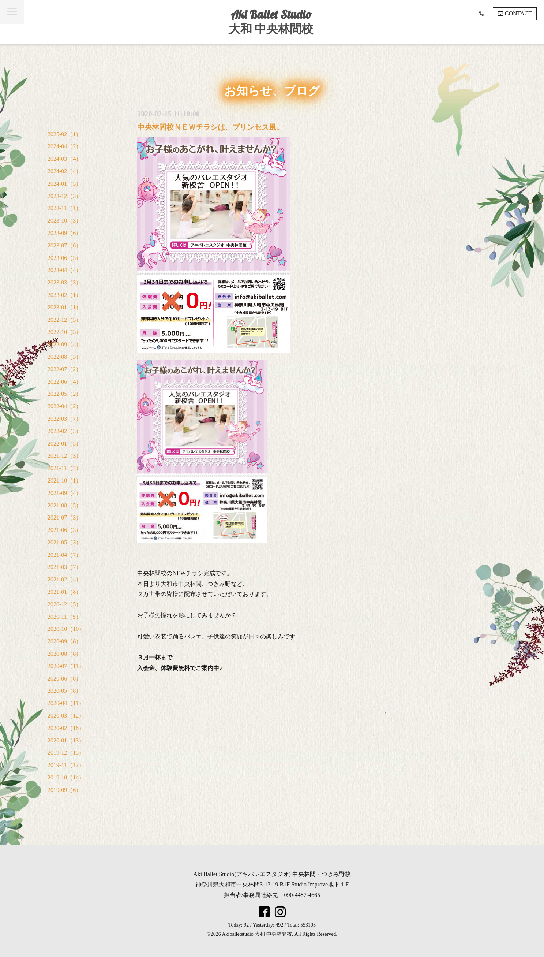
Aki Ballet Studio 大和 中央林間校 (271, 21)
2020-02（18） (66, 728)
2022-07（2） (65, 369)
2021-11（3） (65, 468)
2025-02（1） (65, 134)
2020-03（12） (66, 715)
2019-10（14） (66, 777)
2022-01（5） (65, 443)
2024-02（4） (65, 171)
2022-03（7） (65, 419)
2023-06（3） (65, 258)
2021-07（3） (65, 517)
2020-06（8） (65, 678)
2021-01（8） (65, 592)
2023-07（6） (65, 245)
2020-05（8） (65, 691)
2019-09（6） (65, 790)
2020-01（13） (66, 740)
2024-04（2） (65, 146)
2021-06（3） (65, 530)
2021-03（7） (65, 567)
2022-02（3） (65, 431)
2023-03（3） (65, 282)
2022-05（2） (65, 394)
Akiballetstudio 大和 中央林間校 (257, 934)
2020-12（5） (65, 604)
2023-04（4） (65, 270)
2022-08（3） (65, 357)
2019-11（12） (66, 765)
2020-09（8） (65, 641)
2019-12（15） (66, 752)
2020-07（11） (66, 666)
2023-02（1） (65, 295)
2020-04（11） (66, 703)
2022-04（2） (65, 406)
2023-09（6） (65, 233)
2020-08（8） (65, 654)
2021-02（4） (65, 579)
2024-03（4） (65, 159)
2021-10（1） (65, 480)
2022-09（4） (65, 344)
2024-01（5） (65, 183)
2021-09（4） (65, 493)
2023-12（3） (65, 196)
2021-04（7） (65, 555)
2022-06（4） (65, 382)
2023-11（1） (65, 208)
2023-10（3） (65, 220)
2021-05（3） (65, 542)
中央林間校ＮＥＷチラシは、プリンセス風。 (210, 127)
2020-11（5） (65, 617)
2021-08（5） (65, 505)
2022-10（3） (65, 332)
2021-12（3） (65, 456)
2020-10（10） (66, 629)
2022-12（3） (65, 320)
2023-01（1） (65, 307)
